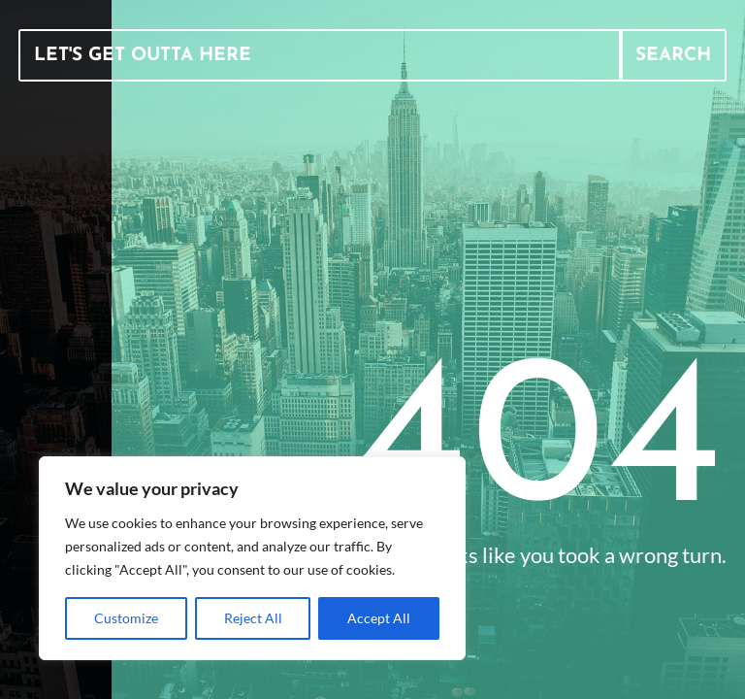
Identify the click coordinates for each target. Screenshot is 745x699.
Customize (126, 618)
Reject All (253, 618)
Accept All (378, 618)
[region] (252, 558)
